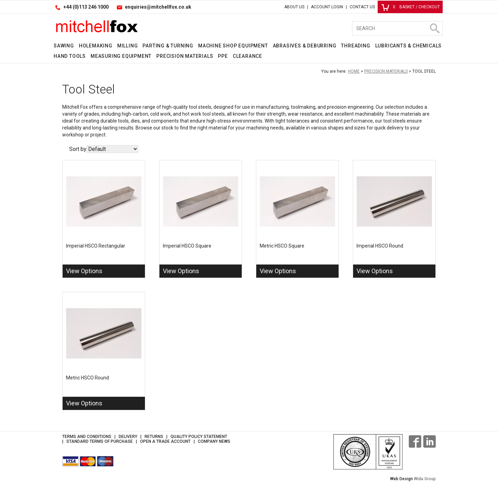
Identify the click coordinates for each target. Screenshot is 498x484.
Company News (214, 441)
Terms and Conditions (86, 436)
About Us (294, 7)
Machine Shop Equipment (233, 45)
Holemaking (95, 45)
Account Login (327, 7)
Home (354, 71)
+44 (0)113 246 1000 (86, 7)
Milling (127, 45)
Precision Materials (184, 56)
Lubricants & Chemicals (408, 45)
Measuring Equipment (121, 56)
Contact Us (362, 7)
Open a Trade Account (165, 441)
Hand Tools (70, 56)
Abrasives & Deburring (304, 45)
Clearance (247, 56)
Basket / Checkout (410, 7)
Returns (154, 436)
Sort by (77, 149)
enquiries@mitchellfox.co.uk (158, 7)
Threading (355, 45)
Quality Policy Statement (198, 436)
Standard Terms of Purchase (99, 441)
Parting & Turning (167, 45)
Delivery (128, 436)
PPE (223, 56)
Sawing (64, 45)
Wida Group (425, 478)
